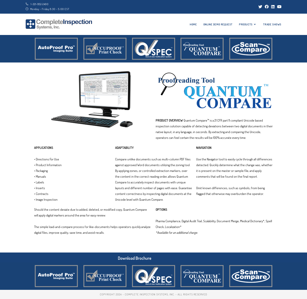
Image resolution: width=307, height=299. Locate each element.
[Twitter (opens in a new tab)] (260, 6)
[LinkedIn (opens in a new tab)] (273, 6)
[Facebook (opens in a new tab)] (267, 6)
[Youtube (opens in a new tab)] (278, 6)
